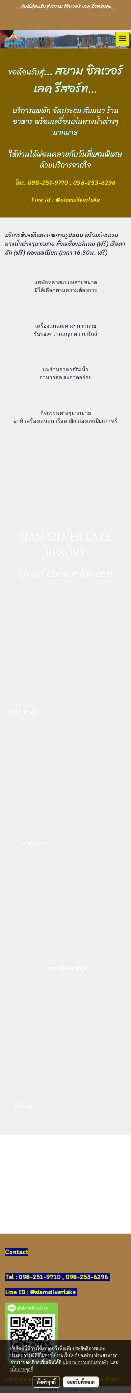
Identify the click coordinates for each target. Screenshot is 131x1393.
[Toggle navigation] (122, 39)
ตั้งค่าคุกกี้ (46, 1382)
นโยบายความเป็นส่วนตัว (85, 1362)
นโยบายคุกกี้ (21, 1369)
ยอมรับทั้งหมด (81, 1382)
